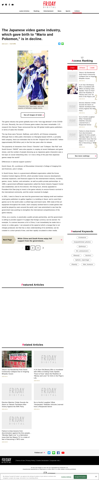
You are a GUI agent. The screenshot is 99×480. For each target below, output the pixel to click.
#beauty (76, 255)
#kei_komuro (88, 264)
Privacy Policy (30, 460)
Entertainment (48, 11)
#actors (88, 255)
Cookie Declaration (42, 460)
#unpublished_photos (82, 242)
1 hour (72, 68)
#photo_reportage (82, 260)
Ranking (36, 11)
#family (74, 264)
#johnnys (82, 246)
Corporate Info (54, 460)
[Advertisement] (33, 306)
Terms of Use (20, 460)
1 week (92, 68)
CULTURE (13, 44)
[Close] (96, 476)
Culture (77, 11)
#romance (82, 237)
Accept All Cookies (80, 477)
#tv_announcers (82, 251)
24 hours (82, 68)
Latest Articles (24, 11)
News (59, 11)
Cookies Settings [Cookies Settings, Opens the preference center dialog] (66, 477)
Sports (68, 11)
